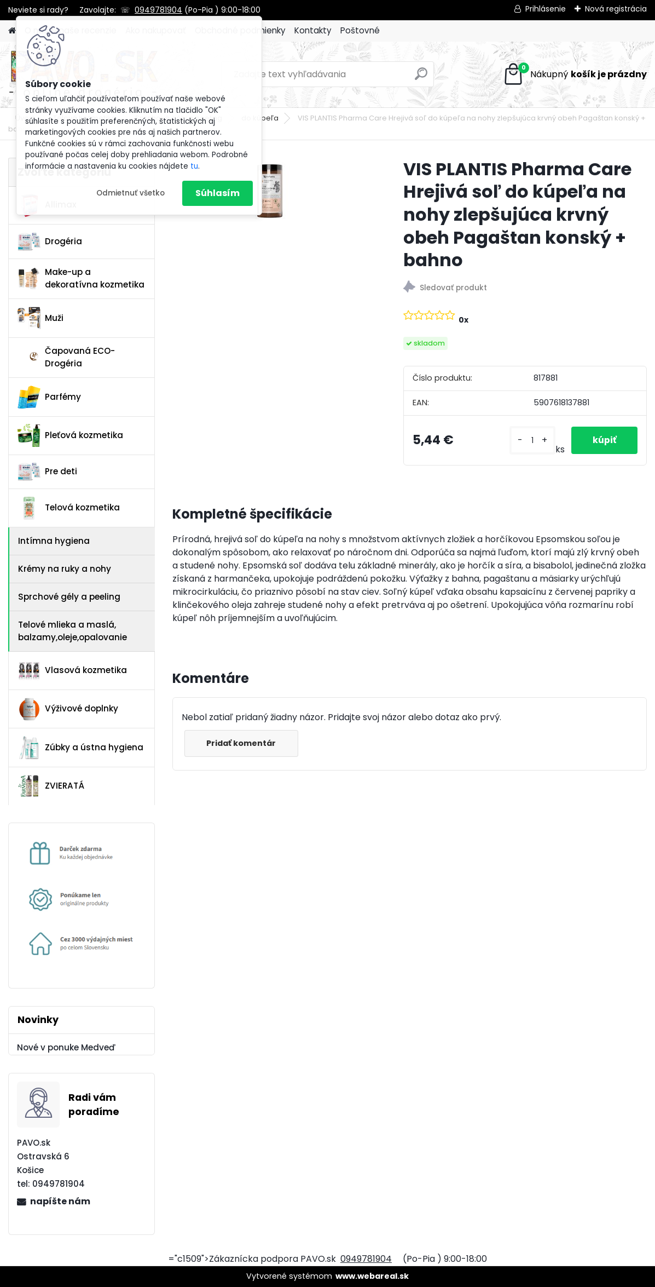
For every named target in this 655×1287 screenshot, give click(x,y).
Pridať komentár (241, 743)
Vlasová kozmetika (72, 670)
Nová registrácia (616, 8)
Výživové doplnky (68, 709)
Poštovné (360, 30)
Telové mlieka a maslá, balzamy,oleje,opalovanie (72, 631)
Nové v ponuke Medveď (66, 1047)
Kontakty (313, 30)
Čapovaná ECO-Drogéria (66, 357)
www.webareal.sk (372, 1276)
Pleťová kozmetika (70, 435)
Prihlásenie (545, 8)
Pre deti (47, 471)
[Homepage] (12, 31)
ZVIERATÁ (51, 785)
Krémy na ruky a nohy (64, 568)
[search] (421, 78)
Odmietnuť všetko (130, 193)
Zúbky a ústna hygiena (80, 747)
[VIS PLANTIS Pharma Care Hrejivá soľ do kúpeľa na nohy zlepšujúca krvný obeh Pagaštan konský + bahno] (270, 190)
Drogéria (50, 241)
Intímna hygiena (54, 541)
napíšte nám (60, 1201)
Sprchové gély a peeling (69, 596)
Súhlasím (217, 193)
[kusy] (532, 440)
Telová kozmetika (69, 508)
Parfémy (49, 397)
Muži (40, 318)
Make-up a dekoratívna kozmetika (81, 278)
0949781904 (158, 9)
